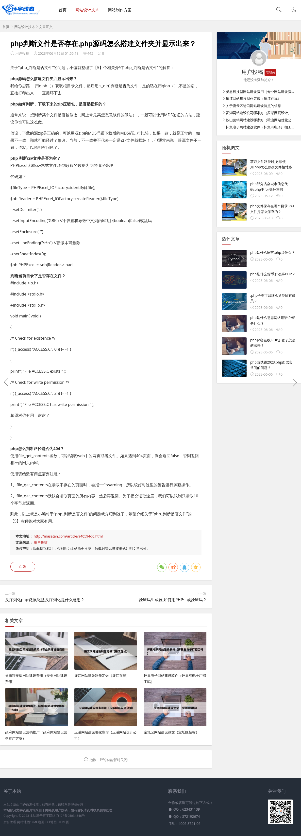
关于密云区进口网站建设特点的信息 (253, 105)
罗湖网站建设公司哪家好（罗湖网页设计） (258, 112)
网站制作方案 (120, 10)
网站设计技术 (87, 10)
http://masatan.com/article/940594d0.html (68, 536)
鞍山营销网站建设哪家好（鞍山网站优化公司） (262, 120)
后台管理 (9, 822)
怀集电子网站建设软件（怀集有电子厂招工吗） (262, 127)
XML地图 (38, 822)
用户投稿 (41, 542)
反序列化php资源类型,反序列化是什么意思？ (44, 599)
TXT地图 (51, 822)
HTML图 (63, 822)
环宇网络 (49, 816)
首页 (63, 10)
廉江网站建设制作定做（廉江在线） (253, 98)
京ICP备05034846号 (70, 816)
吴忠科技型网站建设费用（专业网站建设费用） (262, 91)
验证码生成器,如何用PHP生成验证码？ (173, 599)
